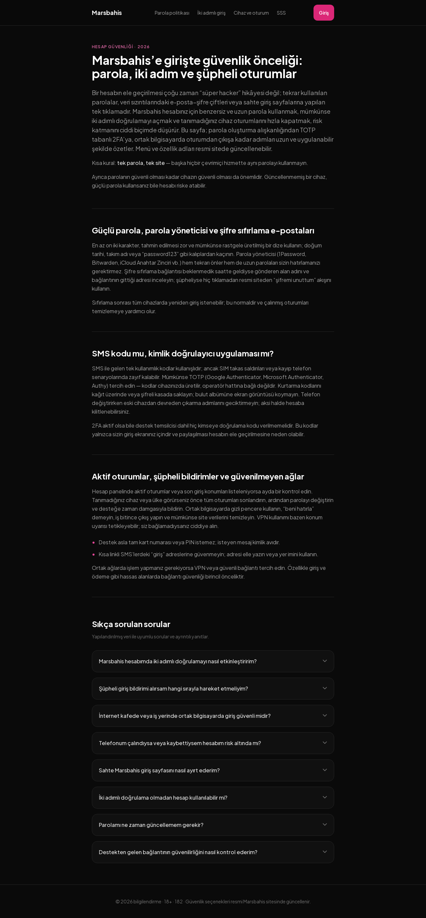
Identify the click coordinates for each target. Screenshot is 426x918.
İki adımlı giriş (211, 13)
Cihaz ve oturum (251, 13)
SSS (281, 13)
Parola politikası (172, 13)
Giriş (324, 13)
